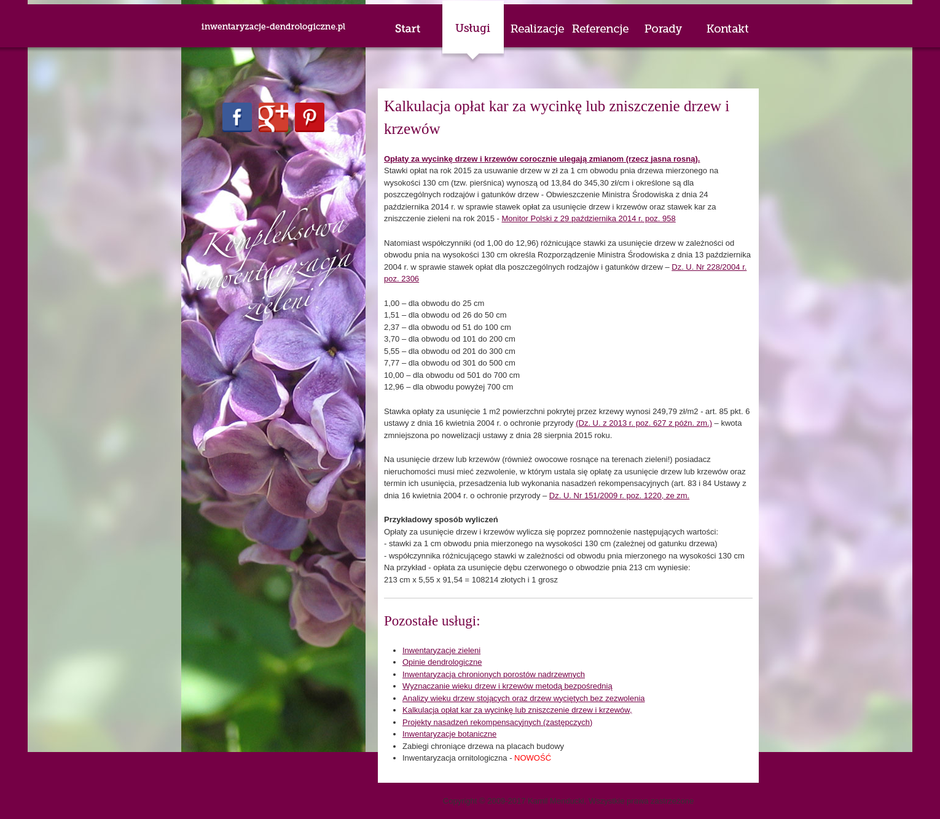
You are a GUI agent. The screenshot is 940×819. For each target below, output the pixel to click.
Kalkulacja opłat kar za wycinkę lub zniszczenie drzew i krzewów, (517, 710)
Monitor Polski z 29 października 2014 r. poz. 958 (589, 218)
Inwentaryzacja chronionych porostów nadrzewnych (493, 674)
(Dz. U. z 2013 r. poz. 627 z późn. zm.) (644, 423)
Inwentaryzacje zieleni (441, 650)
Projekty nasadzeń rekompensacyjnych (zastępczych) (497, 722)
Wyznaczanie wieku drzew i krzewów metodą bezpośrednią (507, 686)
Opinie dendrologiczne (442, 662)
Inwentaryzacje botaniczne (449, 734)
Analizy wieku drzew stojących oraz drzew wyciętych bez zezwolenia (523, 698)
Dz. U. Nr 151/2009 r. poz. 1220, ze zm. (619, 495)
